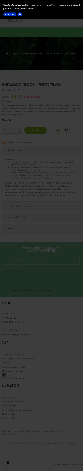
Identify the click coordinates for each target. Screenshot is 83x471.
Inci (10, 228)
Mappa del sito (9, 434)
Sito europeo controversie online (18, 359)
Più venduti (34, 431)
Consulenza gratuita (12, 371)
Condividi (14, 90)
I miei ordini (8, 397)
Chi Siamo (7, 363)
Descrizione (15, 150)
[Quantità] (10, 130)
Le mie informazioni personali (17, 410)
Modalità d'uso (16, 217)
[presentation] (24, 279)
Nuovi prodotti (19, 431)
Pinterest (24, 90)
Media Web (77, 465)
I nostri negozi (49, 431)
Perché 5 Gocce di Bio (13, 367)
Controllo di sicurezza (15, 271)
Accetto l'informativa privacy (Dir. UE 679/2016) (30, 291)
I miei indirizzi (9, 406)
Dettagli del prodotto (20, 206)
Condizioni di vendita (13, 354)
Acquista (34, 130)
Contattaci (63, 431)
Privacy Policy (9, 418)
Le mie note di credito (13, 402)
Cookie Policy (9, 414)
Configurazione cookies (13, 378)
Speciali (6, 431)
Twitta (19, 90)
